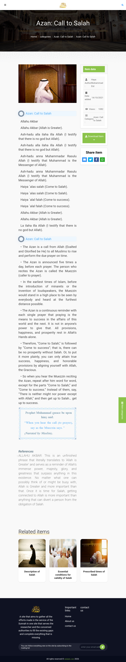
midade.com (69, 659)
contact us (70, 626)
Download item (94, 138)
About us (69, 621)
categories (45, 36)
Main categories (122, 410)
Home (34, 36)
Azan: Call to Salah (63, 36)
